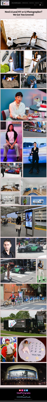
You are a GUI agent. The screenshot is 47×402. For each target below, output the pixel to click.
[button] (36, 4)
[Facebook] (25, 390)
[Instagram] (22, 390)
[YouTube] (20, 390)
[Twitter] (27, 390)
